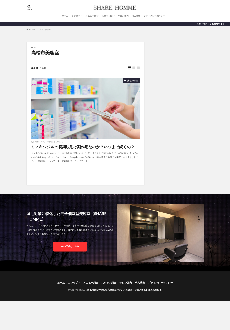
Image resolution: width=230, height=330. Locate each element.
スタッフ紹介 (108, 15)
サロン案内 (123, 15)
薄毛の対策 (132, 80)
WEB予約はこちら (70, 246)
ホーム (65, 15)
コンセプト (76, 15)
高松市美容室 (45, 29)
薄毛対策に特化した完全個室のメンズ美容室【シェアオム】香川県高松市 (124, 289)
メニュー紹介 (91, 15)
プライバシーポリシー (154, 15)
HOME (32, 29)
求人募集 (136, 15)
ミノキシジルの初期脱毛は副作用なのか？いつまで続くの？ (82, 146)
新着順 (34, 67)
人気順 (42, 67)
